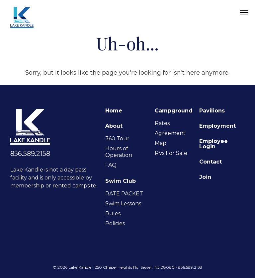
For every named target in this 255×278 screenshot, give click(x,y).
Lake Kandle (22, 17)
